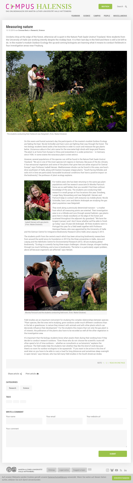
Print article (31, 373)
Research (12, 388)
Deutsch (105, 6)
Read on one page (117, 363)
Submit (113, 454)
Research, (35, 30)
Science (42, 30)
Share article (13, 373)
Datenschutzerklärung (57, 477)
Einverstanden (121, 478)
